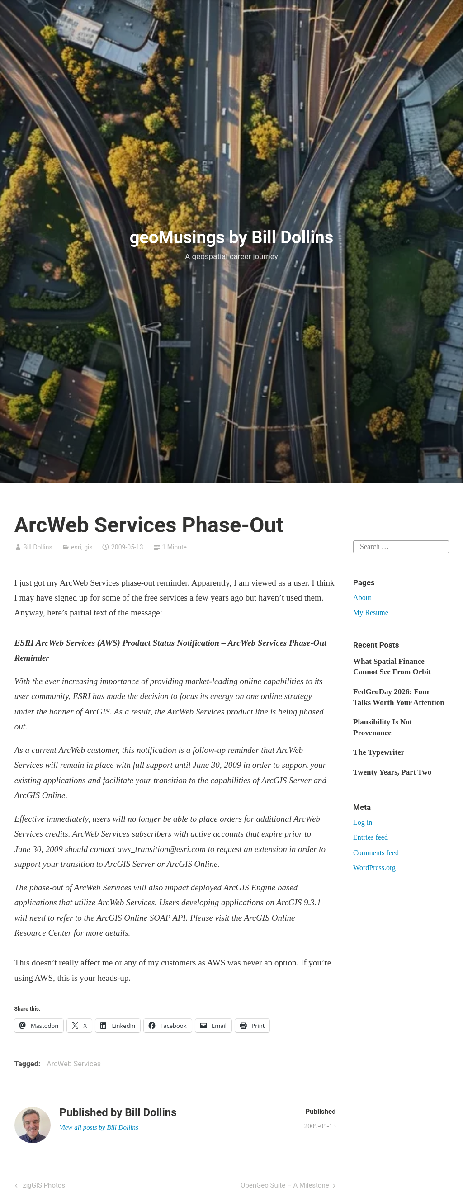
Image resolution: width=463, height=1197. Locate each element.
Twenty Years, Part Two (392, 772)
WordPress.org (374, 867)
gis (88, 547)
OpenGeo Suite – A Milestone (285, 1186)
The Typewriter (378, 752)
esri (76, 547)
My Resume (370, 612)
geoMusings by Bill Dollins (232, 237)
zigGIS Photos (43, 1186)
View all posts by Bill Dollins (99, 1127)
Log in (362, 822)
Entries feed (370, 837)
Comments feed (376, 852)
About (362, 597)
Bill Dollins (37, 547)
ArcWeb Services (74, 1064)
